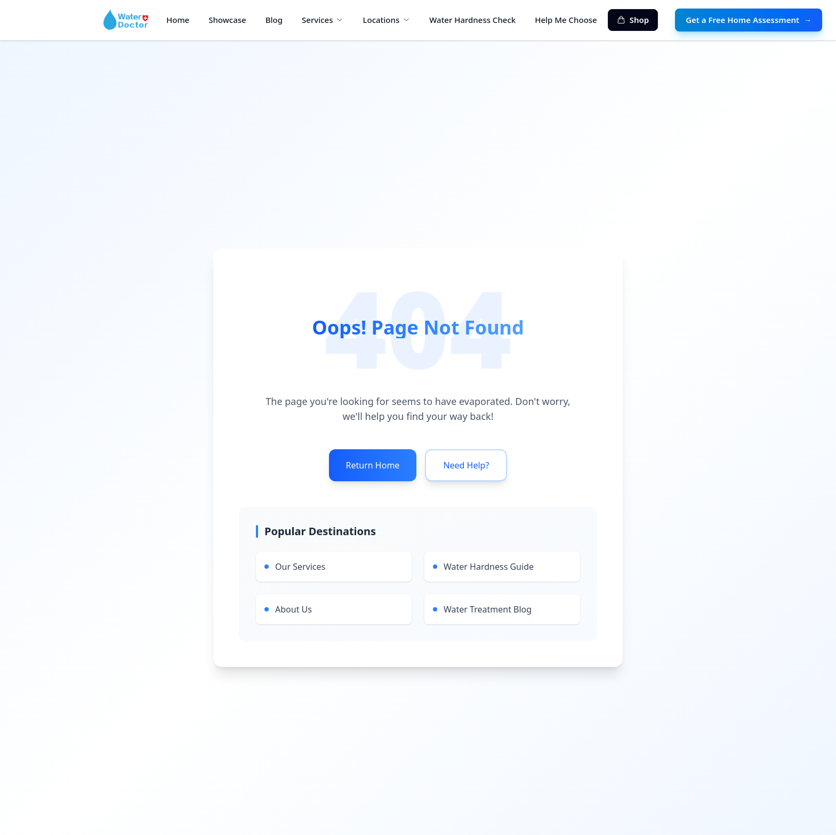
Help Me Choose (566, 19)
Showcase (227, 19)
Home (177, 19)
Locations (386, 19)
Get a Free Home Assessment (748, 20)
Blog (274, 19)
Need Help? (466, 465)
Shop (633, 19)
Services (322, 19)
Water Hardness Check (472, 19)
